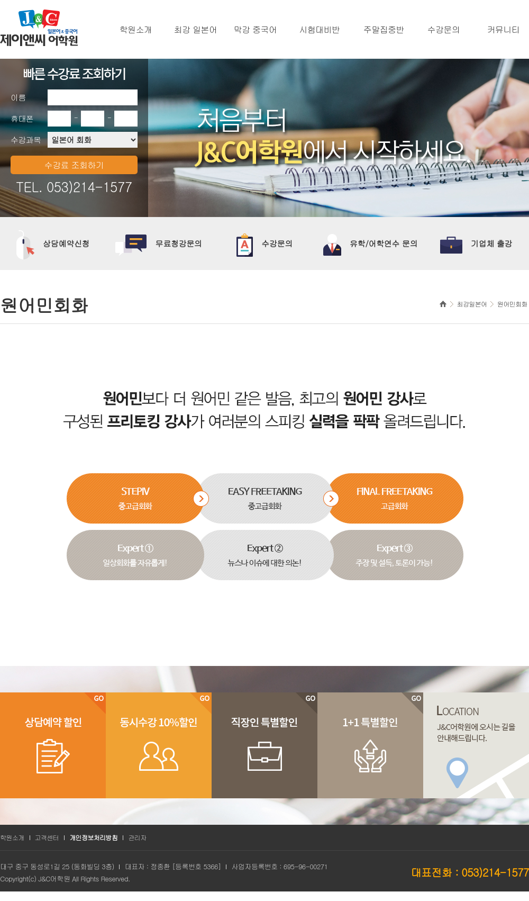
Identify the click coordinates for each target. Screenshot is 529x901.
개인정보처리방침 (93, 837)
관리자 (137, 837)
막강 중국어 (255, 29)
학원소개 (136, 29)
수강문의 (443, 29)
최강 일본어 (195, 29)
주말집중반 (383, 29)
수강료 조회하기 (74, 165)
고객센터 (47, 837)
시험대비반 (319, 29)
